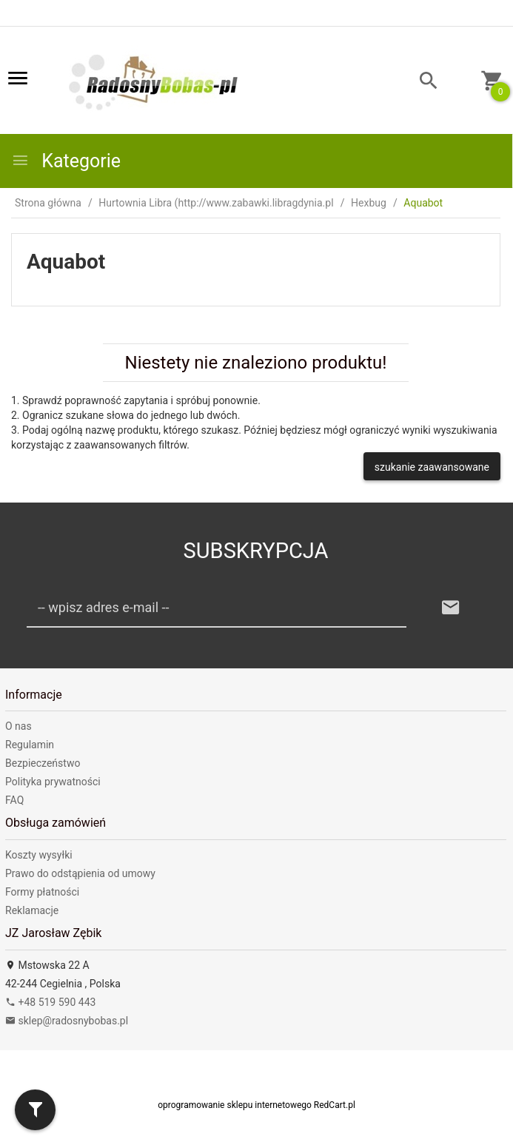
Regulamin (29, 745)
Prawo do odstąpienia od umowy (80, 873)
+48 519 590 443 (50, 1002)
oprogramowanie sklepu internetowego (235, 1105)
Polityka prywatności (53, 782)
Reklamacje (31, 910)
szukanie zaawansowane (432, 467)
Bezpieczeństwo (42, 763)
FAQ (14, 800)
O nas (18, 726)
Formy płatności (42, 892)
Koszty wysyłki (39, 855)
